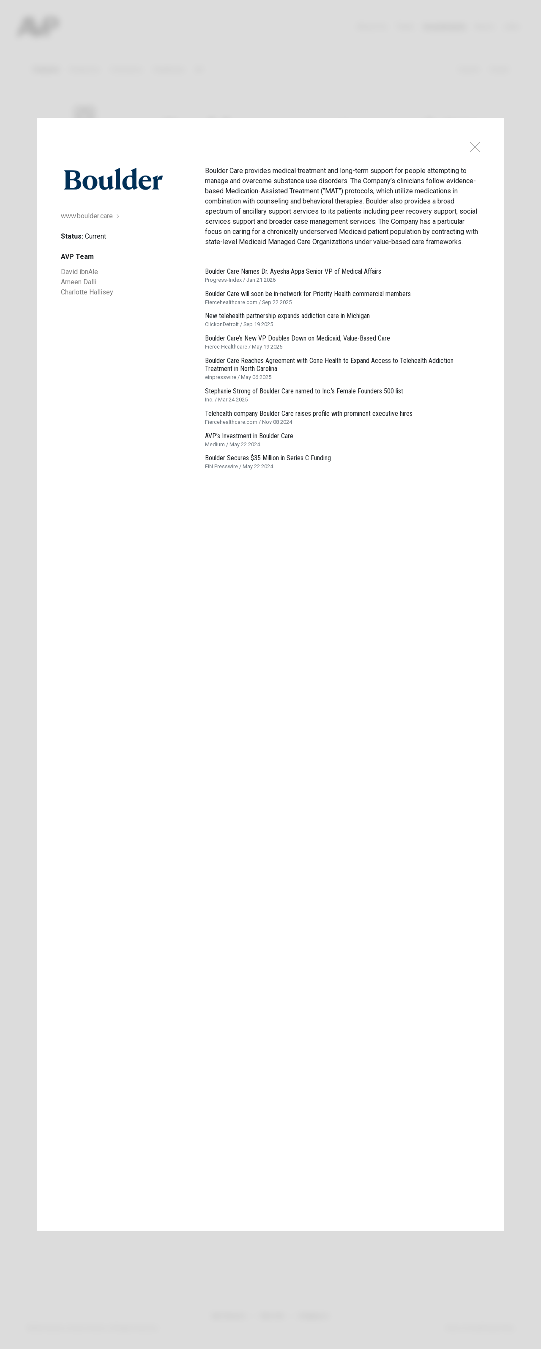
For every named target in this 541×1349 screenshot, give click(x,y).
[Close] (475, 147)
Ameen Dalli (78, 282)
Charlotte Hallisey (87, 292)
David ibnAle (79, 272)
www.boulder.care (90, 216)
